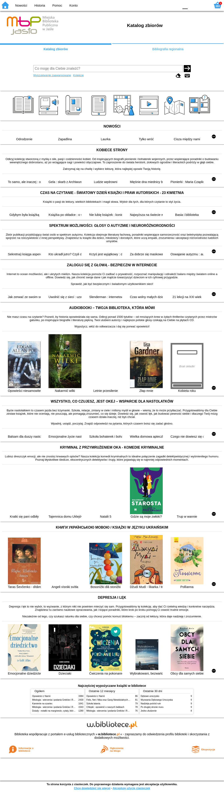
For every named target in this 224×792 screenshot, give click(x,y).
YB (166, 5)
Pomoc (57, 5)
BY (175, 5)
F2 (203, 5)
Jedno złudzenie (149, 711)
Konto (73, 5)
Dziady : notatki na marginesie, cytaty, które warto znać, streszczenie (65, 711)
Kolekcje (78, 75)
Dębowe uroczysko (150, 696)
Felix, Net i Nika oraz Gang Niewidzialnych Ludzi (110, 700)
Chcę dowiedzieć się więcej (92, 788)
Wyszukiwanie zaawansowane (52, 75)
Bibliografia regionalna (167, 49)
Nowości (21, 5)
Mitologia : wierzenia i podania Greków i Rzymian (56, 700)
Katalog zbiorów (56, 49)
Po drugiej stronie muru (152, 707)
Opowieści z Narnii (41, 696)
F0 (185, 5)
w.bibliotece (109, 734)
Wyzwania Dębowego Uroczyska (157, 700)
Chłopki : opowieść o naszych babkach (105, 707)
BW (157, 5)
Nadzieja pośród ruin (151, 703)
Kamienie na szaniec (42, 703)
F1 (193, 5)
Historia (39, 5)
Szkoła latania (93, 703)
